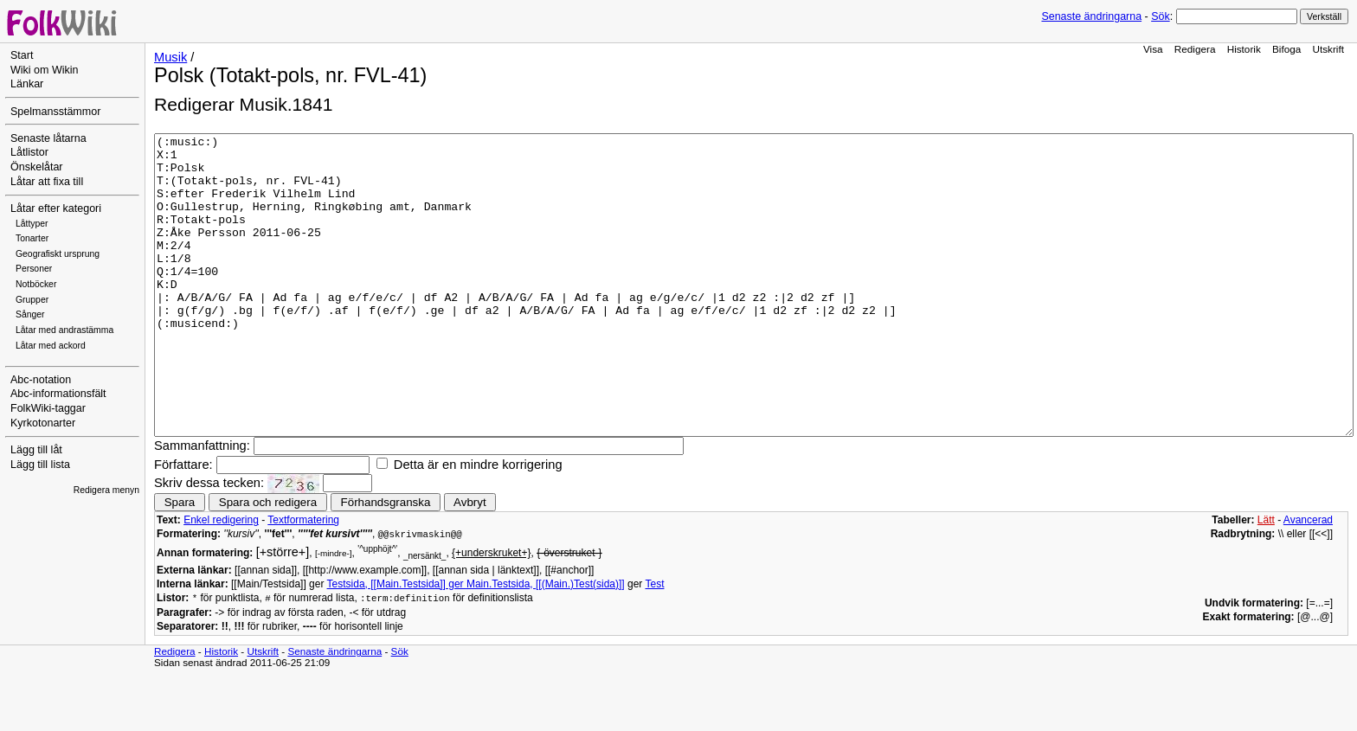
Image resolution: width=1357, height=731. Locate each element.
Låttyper (32, 223)
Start (21, 55)
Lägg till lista (40, 464)
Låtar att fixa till (46, 182)
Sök (1160, 16)
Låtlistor (29, 152)
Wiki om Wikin (44, 70)
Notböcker (36, 284)
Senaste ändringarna (1091, 16)
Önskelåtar (36, 167)
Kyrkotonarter (42, 423)
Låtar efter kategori (55, 208)
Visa (1153, 49)
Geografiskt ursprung (58, 254)
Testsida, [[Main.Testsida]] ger (396, 644)
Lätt (1266, 580)
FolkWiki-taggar (48, 408)
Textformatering (303, 580)
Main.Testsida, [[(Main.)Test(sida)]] (545, 644)
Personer (34, 268)
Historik (1244, 49)
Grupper (32, 300)
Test (654, 644)
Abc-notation (40, 380)
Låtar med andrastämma (64, 330)
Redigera (1195, 49)
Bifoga (1286, 49)
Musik (170, 57)
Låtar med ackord (51, 345)
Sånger (30, 314)
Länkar (26, 84)
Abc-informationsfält (58, 394)
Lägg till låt (36, 450)
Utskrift (1328, 49)
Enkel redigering (221, 580)
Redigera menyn (106, 490)
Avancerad (1308, 580)
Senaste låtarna (48, 138)
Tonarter (32, 238)
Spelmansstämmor (55, 112)
